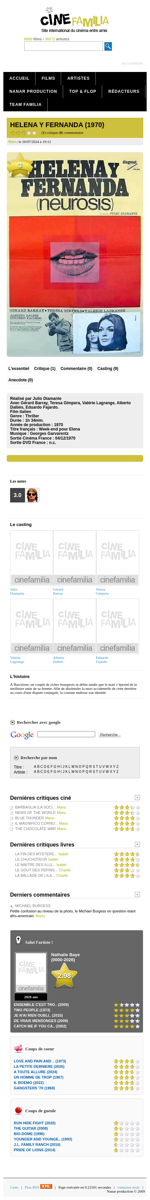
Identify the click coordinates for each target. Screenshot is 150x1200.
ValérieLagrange (17, 659)
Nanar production (33, 91)
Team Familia (25, 104)
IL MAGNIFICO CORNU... (36, 823)
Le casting (21, 524)
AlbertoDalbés (58, 659)
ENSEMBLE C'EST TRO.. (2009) (41, 1005)
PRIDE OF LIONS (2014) (34, 1150)
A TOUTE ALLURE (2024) (36, 1072)
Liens (14, 1187)
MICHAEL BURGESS (32, 906)
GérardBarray (58, 591)
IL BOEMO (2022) (29, 1083)
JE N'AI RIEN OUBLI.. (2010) (38, 1015)
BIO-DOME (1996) (29, 1134)
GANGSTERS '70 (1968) (34, 1088)
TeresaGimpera (102, 591)
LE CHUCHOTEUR (31, 859)
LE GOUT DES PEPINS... (36, 870)
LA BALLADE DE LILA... (35, 875)
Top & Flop (83, 91)
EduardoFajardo (102, 659)
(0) (76, 368)
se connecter (132, 63)
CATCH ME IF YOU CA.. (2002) (40, 1026)
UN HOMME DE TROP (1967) (39, 1077)
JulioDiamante (17, 591)
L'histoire (20, 676)
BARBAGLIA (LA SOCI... (35, 807)
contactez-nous (128, 1187)
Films (48, 78)
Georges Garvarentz (49, 433)
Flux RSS (38, 1187)
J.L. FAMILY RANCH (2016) (37, 1144)
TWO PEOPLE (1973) (32, 1010)
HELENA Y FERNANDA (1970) (57, 124)
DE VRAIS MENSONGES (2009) (41, 1021)
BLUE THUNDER (29, 818)
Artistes (78, 78)
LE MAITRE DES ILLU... (35, 865)
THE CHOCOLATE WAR (35, 829)
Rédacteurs (123, 91)
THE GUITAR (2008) (31, 1128)
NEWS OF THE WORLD (35, 813)
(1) (44, 368)
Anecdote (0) (20, 380)
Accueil (19, 78)
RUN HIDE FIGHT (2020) (34, 1123)
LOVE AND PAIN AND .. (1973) (40, 1061)
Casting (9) (108, 368)
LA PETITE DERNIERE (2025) (39, 1066)
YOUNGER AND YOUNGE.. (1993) (43, 1139)
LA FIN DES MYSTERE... (36, 854)
